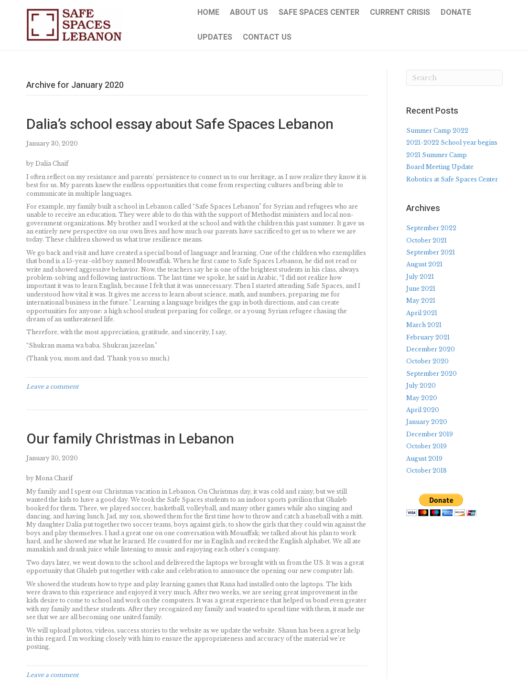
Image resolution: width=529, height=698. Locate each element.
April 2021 (421, 313)
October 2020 (427, 361)
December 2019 (429, 434)
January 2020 (426, 421)
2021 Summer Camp (436, 155)
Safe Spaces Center (319, 12)
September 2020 (431, 373)
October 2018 (426, 470)
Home (208, 12)
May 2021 (420, 300)
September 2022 (431, 228)
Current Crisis (400, 12)
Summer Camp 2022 (437, 130)
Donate (456, 12)
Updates (214, 37)
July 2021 (420, 276)
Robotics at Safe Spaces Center (452, 179)
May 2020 (421, 398)
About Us (249, 12)
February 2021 (428, 337)
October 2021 (426, 240)
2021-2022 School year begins (451, 142)
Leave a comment (52, 386)
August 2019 (424, 458)
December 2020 (430, 349)
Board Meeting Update (440, 166)
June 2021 (420, 288)
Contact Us (267, 37)
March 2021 (424, 324)
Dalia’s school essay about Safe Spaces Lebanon (180, 124)
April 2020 (422, 409)
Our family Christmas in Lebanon (130, 439)
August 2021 (424, 264)
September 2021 (430, 252)
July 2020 (421, 385)
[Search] (454, 78)
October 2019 (426, 446)
